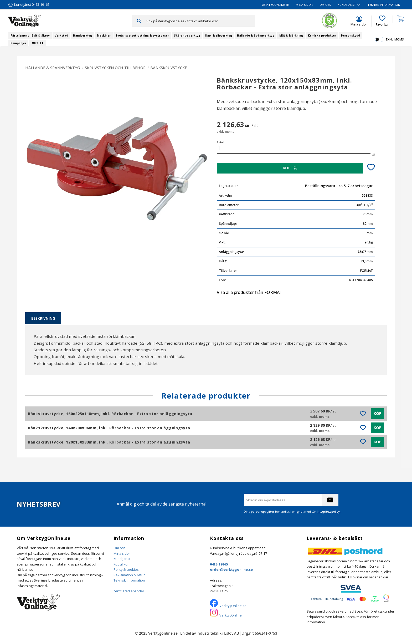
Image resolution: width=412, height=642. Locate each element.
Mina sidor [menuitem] (304, 5)
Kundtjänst (122, 558)
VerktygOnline (230, 615)
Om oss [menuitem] (325, 5)
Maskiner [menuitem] (104, 35)
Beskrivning (43, 318)
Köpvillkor (121, 564)
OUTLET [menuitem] (38, 43)
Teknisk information (129, 580)
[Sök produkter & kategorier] (200, 20)
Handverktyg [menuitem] (82, 35)
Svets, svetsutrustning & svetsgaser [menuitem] (142, 35)
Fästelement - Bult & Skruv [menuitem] (30, 35)
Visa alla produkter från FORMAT (249, 292)
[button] (382, 21)
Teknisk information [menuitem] (384, 5)
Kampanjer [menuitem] (18, 43)
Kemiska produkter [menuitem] (322, 35)
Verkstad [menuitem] (61, 35)
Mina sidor (122, 553)
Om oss (120, 548)
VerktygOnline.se (232, 605)
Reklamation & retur (129, 575)
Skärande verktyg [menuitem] (187, 35)
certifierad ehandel (129, 591)
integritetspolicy (328, 511)
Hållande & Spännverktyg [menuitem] (255, 35)
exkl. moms (395, 39)
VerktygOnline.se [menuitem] (275, 5)
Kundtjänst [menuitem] (347, 5)
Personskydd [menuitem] (350, 35)
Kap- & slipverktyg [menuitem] (218, 35)
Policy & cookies (126, 569)
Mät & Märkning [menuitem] (291, 35)
